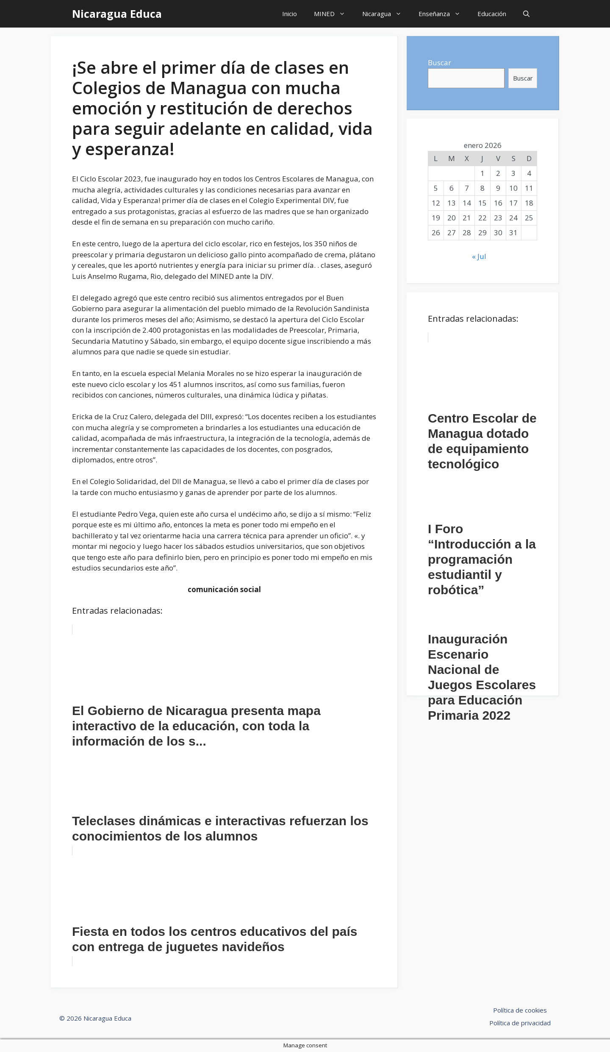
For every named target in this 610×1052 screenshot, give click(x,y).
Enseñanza (444, 14)
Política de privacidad (520, 1023)
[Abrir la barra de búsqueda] (526, 14)
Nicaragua (386, 14)
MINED (334, 14)
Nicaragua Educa (117, 13)
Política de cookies (520, 1010)
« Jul (479, 256)
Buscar (439, 62)
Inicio (289, 13)
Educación (491, 13)
